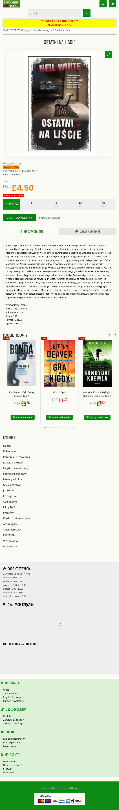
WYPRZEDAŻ (17, 30)
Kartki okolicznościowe (16, 518)
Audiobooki (10, 501)
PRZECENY (9, 535)
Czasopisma (10, 496)
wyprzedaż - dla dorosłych (39, 30)
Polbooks (73, 788)
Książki (7, 446)
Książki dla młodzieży (15, 468)
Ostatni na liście (63, 30)
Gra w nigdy (73, 392)
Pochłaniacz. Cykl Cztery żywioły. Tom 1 (35, 394)
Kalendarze (9, 451)
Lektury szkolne (12, 479)
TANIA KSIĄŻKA (12, 529)
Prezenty (8, 513)
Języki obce (9, 490)
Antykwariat (10, 546)
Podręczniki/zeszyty (15, 473)
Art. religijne (10, 524)
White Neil (16, 174)
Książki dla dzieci (13, 462)
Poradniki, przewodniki (17, 457)
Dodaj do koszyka (19, 217)
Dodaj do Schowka (50, 217)
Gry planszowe (12, 485)
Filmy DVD (9, 507)
